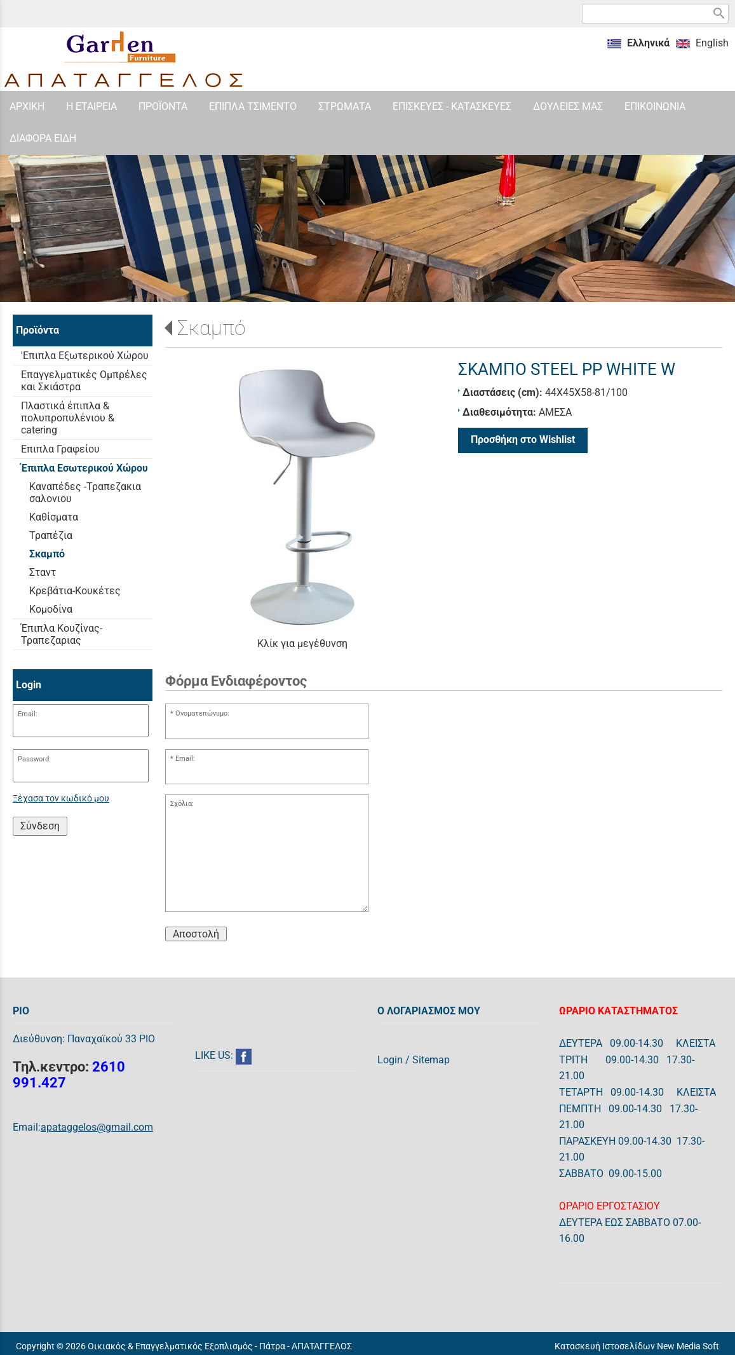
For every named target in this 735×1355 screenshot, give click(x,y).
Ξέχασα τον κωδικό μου (61, 798)
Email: (27, 714)
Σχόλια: (182, 804)
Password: (34, 759)
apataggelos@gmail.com (97, 1127)
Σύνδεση (40, 826)
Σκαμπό (211, 328)
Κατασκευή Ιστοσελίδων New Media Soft (637, 1346)
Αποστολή (196, 934)
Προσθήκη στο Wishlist (523, 439)
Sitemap (431, 1060)
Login (390, 1060)
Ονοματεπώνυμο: (202, 713)
